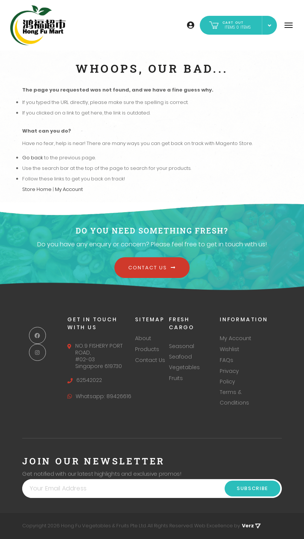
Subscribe (252, 488)
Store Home (37, 189)
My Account (69, 189)
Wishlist (229, 349)
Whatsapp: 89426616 (99, 396)
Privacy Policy (229, 376)
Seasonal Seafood (181, 351)
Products (147, 349)
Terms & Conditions (234, 397)
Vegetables (184, 367)
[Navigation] (288, 25)
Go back (32, 157)
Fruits (176, 378)
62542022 (84, 380)
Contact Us (151, 267)
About (143, 338)
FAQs (226, 360)
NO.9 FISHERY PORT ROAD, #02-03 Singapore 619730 (95, 356)
